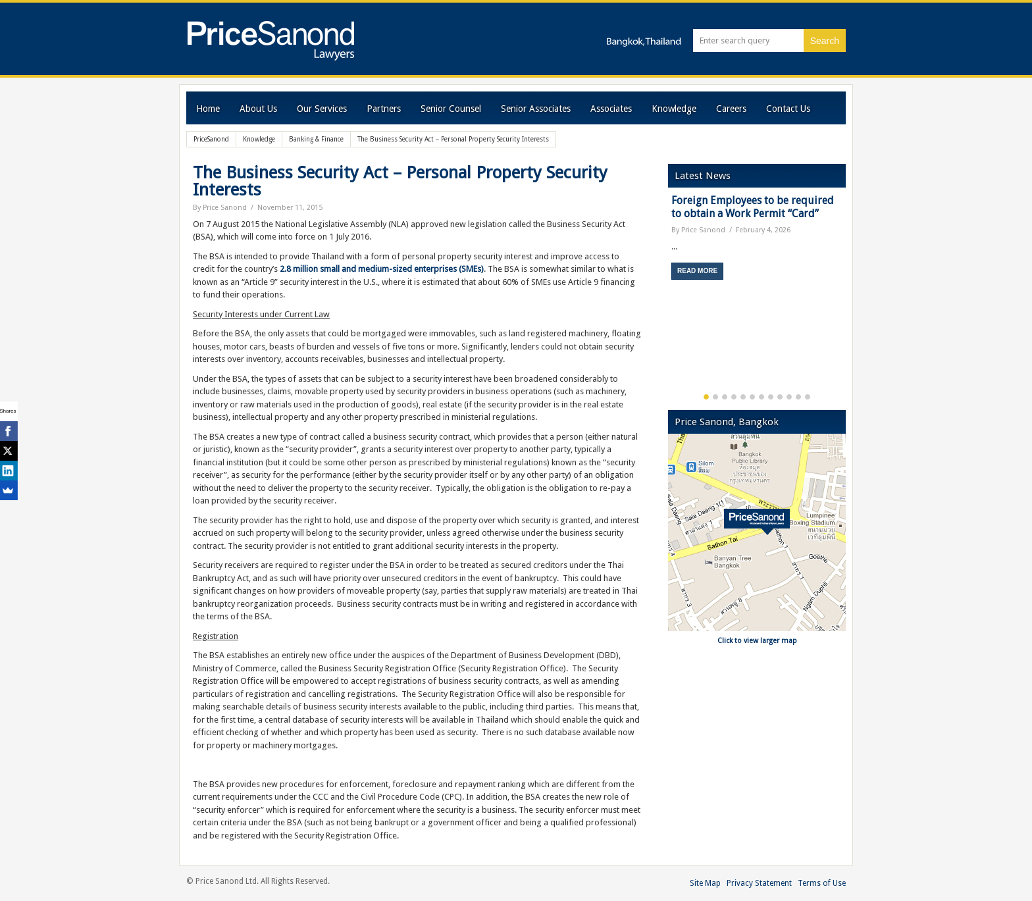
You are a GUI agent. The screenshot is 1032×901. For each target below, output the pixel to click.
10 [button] (789, 396)
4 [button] (733, 396)
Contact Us (788, 108)
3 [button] (724, 396)
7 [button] (761, 396)
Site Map (705, 883)
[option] (757, 242)
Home (208, 108)
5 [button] (743, 396)
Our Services (322, 108)
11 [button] (798, 396)
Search (824, 41)
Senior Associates (536, 108)
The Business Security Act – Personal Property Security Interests (400, 181)
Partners (384, 108)
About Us (258, 108)
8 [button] (770, 396)
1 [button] (706, 396)
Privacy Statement (759, 883)
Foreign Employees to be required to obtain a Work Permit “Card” (752, 207)
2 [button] (715, 396)
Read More (697, 270)
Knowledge (674, 108)
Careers (731, 108)
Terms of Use (822, 883)
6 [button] (752, 396)
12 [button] (807, 396)
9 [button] (780, 396)
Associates (611, 108)
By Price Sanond (220, 207)
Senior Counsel (451, 108)
